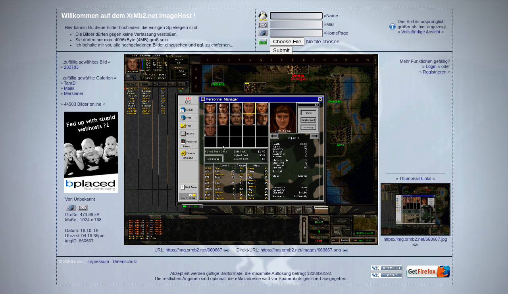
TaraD (69, 83)
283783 (71, 67)
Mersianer (73, 93)
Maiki (69, 88)
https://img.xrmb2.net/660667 (193, 250)
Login (431, 66)
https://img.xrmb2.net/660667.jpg (415, 239)
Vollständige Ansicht (420, 31)
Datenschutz (125, 261)
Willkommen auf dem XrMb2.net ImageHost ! (129, 15)
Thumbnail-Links (415, 178)
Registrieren (434, 72)
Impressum (98, 261)
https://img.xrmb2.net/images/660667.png (300, 250)
